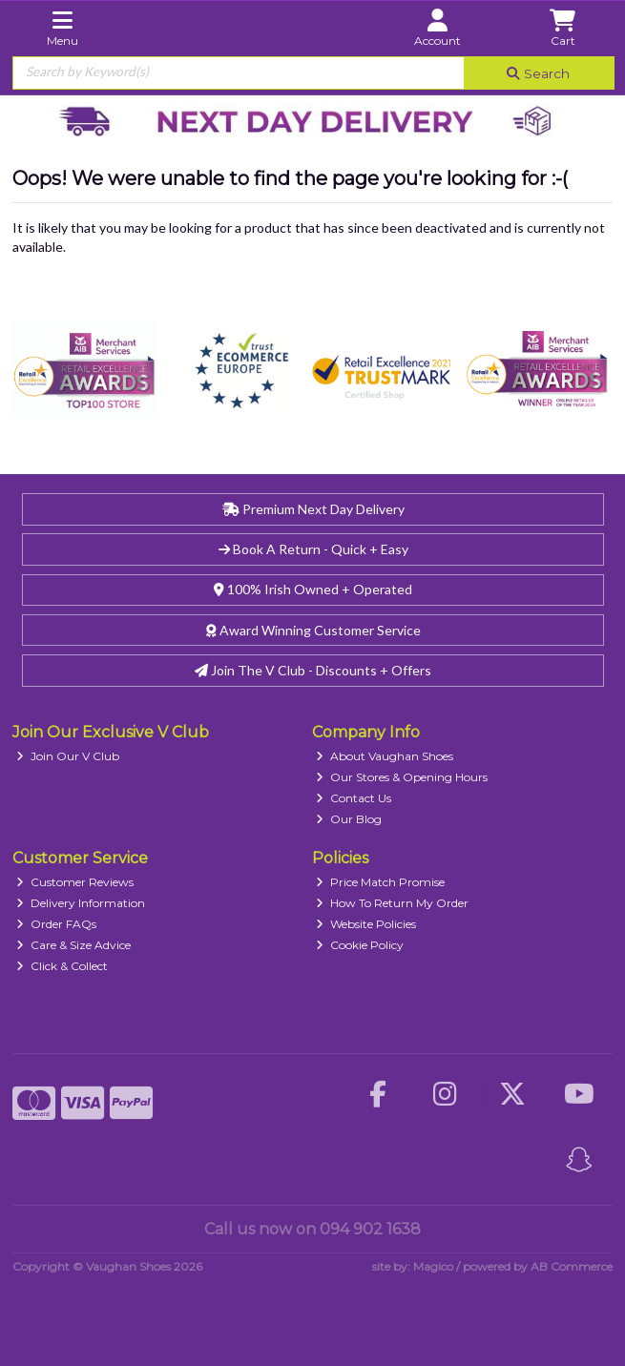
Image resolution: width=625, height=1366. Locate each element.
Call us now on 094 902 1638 (312, 1229)
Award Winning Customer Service (313, 630)
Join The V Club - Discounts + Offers (313, 670)
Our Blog (349, 819)
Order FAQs (56, 924)
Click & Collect (62, 966)
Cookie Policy (360, 945)
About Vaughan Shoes (384, 756)
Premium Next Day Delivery (313, 509)
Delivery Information (80, 903)
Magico (433, 1266)
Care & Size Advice (73, 945)
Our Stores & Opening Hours (402, 777)
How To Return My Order (392, 903)
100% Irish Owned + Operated (313, 589)
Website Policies (366, 924)
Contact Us (353, 798)
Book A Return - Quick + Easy (313, 549)
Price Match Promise (380, 882)
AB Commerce (572, 1266)
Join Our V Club (67, 756)
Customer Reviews (75, 882)
